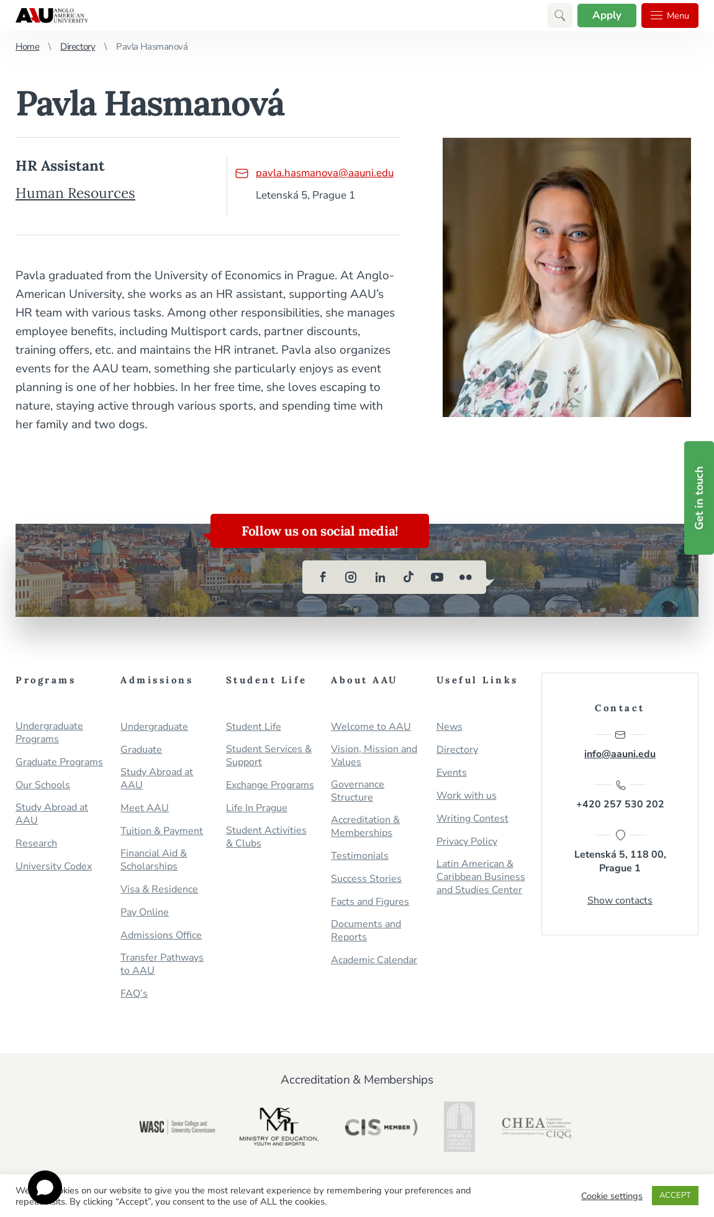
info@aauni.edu (620, 745)
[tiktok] (408, 577)
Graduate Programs (59, 762)
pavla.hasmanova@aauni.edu (314, 173)
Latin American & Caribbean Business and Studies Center (480, 877)
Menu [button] (668, 15)
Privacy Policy (466, 841)
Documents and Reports (366, 931)
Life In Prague (256, 808)
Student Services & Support (269, 756)
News (449, 727)
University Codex (54, 866)
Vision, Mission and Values (374, 756)
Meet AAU (144, 808)
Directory (77, 46)
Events (451, 772)
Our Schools (43, 785)
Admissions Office (161, 935)
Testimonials (360, 856)
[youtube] (437, 577)
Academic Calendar (374, 960)
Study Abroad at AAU (52, 814)
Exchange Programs (270, 785)
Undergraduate (154, 727)
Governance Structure (357, 791)
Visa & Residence (159, 889)
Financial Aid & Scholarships (153, 860)
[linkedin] (380, 577)
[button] (555, 15)
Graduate (141, 750)
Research (36, 843)
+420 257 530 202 (620, 795)
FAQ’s (134, 993)
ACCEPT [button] (675, 1195)
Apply (602, 15)
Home (27, 46)
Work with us (466, 795)
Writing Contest (472, 818)
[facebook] (323, 577)
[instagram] (351, 577)
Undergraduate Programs (49, 733)
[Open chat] (45, 1187)
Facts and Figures (370, 902)
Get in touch (699, 498)
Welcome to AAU (371, 727)
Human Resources (76, 193)
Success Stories (366, 879)
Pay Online (144, 912)
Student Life (253, 727)
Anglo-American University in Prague (52, 15)
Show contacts (620, 902)
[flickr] (465, 577)
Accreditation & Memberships (365, 827)
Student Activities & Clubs (266, 837)
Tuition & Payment (161, 831)
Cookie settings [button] (612, 1195)
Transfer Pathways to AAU (162, 964)
